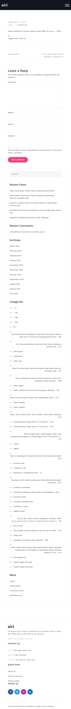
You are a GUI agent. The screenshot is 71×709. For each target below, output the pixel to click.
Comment (12, 82)
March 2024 (15, 246)
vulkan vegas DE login (22, 562)
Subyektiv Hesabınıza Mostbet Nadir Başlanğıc (29, 217)
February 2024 (16, 251)
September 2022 (17, 279)
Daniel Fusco (22, 25)
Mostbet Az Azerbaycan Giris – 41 (27, 473)
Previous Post (13, 54)
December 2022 (16, 265)
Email (11, 124)
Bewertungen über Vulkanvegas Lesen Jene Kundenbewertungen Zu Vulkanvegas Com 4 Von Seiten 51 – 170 (35, 436)
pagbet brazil (19, 511)
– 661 (15, 322)
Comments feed (17, 591)
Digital (16, 449)
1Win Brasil (17, 351)
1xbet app (17, 361)
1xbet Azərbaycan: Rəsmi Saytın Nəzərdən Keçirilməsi (32, 191)
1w (14, 327)
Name (11, 113)
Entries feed (15, 586)
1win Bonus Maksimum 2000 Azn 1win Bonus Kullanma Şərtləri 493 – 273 (38, 345)
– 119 (15, 313)
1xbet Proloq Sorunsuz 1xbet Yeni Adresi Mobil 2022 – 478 (34, 398)
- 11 (11, 25)
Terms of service (15, 676)
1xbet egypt (18, 386)
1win (16, 38)
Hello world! (39, 232)
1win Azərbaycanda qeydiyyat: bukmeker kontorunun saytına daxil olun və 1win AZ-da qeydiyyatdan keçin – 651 (36, 335)
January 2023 (15, 260)
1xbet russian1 (19, 407)
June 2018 (14, 294)
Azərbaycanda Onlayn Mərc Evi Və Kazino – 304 (33, 422)
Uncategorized (19, 557)
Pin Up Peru (18, 526)
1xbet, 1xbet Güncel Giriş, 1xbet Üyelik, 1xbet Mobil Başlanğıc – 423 (35, 415)
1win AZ (22, 38)
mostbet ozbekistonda (23, 502)
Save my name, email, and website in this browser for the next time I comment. (35, 151)
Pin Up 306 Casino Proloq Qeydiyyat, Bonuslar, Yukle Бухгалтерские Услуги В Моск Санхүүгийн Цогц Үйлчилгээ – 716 (36, 519)
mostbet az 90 (19, 468)
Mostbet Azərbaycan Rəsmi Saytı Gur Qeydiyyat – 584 (36, 492)
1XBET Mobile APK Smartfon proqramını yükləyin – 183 (36, 390)
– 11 (14, 308)
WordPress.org (16, 595)
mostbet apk (18, 463)
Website (11, 136)
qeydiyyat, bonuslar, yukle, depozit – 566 (30, 540)
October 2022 (15, 275)
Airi (42, 706)
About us (11, 671)
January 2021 (15, 289)
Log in (12, 581)
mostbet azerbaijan (21, 487)
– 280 (15, 317)
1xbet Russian (19, 402)
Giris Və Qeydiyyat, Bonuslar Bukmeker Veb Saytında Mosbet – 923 (35, 457)
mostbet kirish (19, 497)
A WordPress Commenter (20, 232)
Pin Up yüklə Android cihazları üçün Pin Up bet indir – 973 (37, 531)
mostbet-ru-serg (20, 506)
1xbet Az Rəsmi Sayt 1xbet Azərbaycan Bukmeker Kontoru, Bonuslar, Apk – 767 (36, 369)
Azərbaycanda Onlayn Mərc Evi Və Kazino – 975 (33, 427)
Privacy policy (13, 681)
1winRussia (17, 356)
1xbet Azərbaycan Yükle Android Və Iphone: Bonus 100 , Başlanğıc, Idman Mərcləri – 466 (38, 379)
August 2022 (15, 284)
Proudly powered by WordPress (21, 706)
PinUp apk (17, 535)
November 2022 (16, 270)
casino (16, 444)
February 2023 (15, 256)
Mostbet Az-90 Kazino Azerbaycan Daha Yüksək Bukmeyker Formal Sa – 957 (36, 481)
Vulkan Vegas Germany (23, 567)
